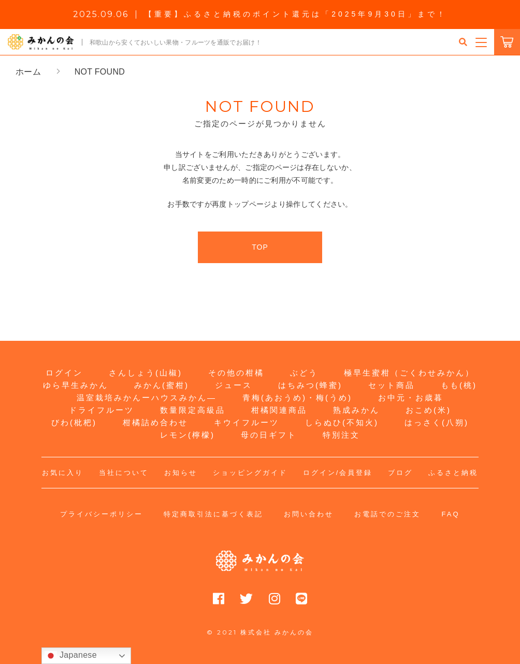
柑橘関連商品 (279, 410)
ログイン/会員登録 (338, 473)
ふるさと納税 (453, 473)
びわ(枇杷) (74, 422)
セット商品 (391, 385)
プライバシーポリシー (101, 514)
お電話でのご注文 (387, 514)
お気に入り (62, 473)
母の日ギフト (269, 434)
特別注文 (341, 434)
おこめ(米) (428, 410)
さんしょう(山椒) (145, 372)
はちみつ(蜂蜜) (310, 385)
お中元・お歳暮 (410, 397)
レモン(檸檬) (187, 434)
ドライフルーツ (101, 410)
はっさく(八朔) (437, 422)
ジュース (233, 385)
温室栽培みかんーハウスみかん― (146, 397)
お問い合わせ (309, 514)
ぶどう (304, 372)
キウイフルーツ (246, 422)
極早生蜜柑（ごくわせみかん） (409, 372)
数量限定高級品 (192, 410)
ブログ (400, 473)
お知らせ (180, 473)
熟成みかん (356, 410)
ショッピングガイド (250, 473)
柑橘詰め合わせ (155, 422)
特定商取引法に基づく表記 (213, 514)
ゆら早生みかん (75, 385)
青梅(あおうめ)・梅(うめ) (297, 397)
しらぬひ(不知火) (342, 422)
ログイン (64, 372)
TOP (260, 247)
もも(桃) (459, 385)
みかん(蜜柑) (161, 385)
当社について (124, 473)
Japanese (71, 655)
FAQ (450, 514)
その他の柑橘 (236, 372)
